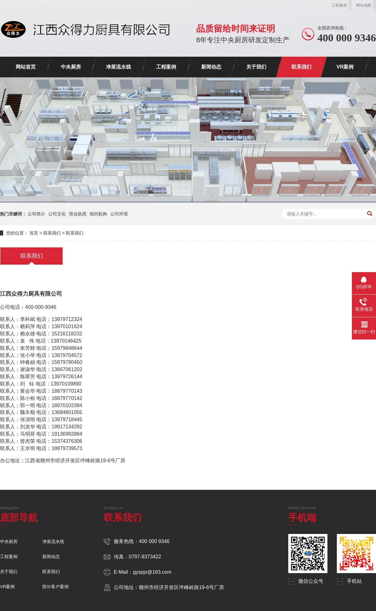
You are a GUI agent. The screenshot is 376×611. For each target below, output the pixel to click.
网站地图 (363, 5)
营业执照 (77, 213)
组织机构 (98, 213)
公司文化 (57, 213)
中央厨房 (71, 67)
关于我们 (256, 67)
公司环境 (119, 213)
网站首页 (26, 67)
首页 (33, 233)
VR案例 (345, 67)
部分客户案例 (55, 586)
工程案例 (339, 5)
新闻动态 (211, 67)
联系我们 (301, 67)
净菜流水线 (118, 67)
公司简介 (36, 213)
